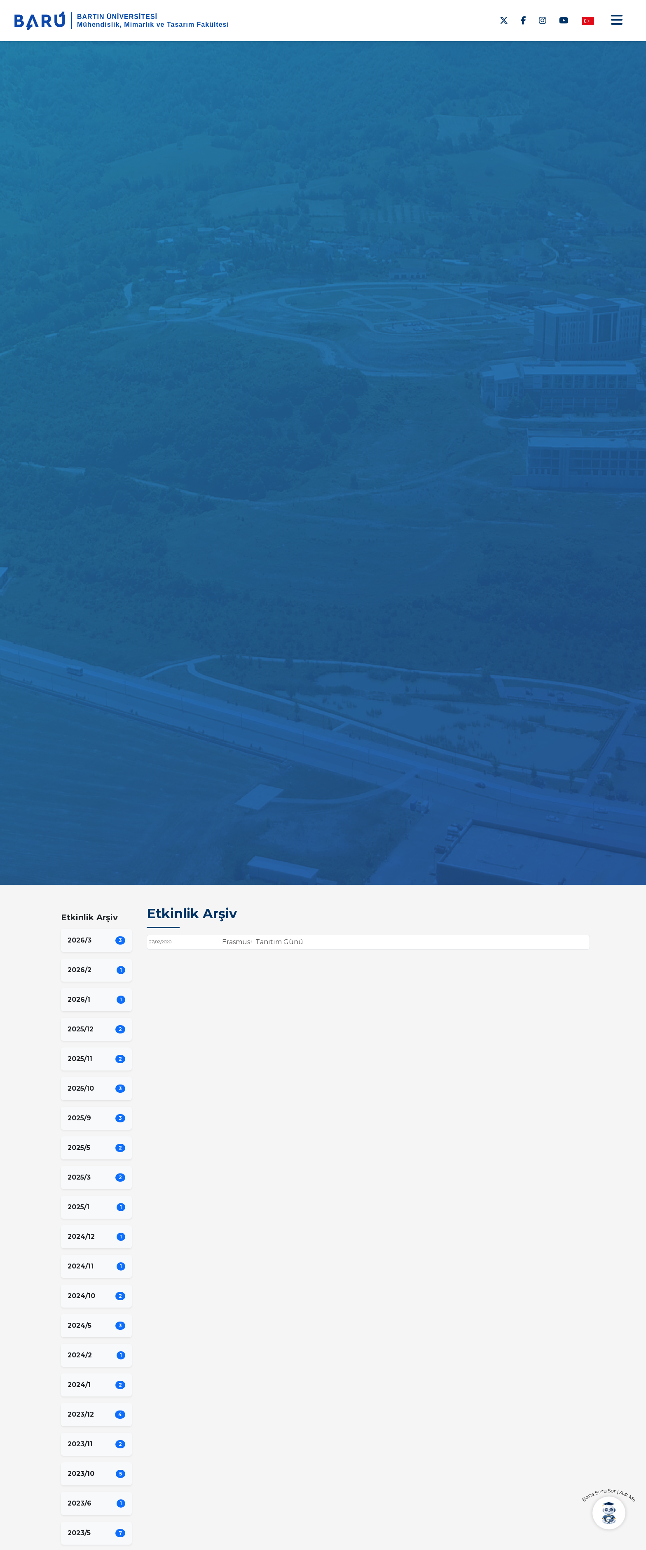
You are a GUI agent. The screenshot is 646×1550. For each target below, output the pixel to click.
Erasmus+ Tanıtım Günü (262, 942)
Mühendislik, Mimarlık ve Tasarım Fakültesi (153, 24)
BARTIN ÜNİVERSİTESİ (117, 16)
